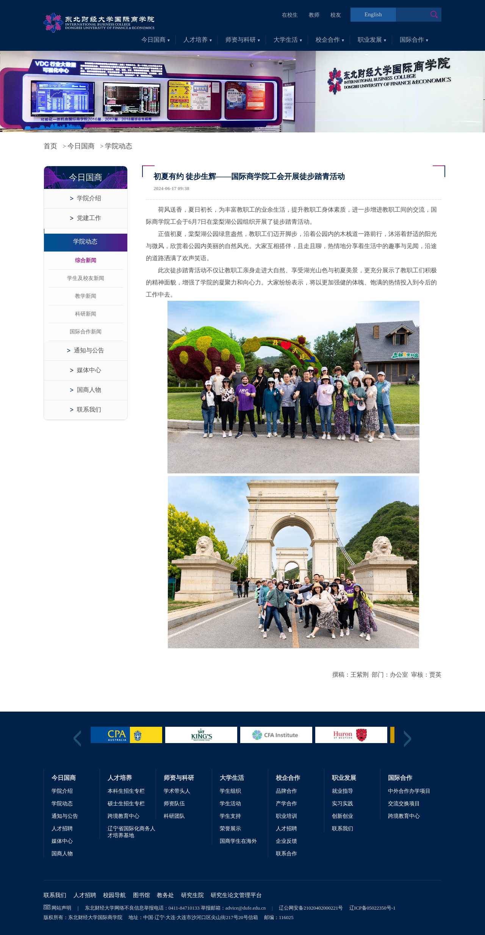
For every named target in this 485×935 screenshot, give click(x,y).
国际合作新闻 (86, 332)
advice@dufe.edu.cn (245, 908)
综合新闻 (85, 260)
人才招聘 (62, 828)
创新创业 (342, 816)
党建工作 (89, 218)
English (373, 14)
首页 (50, 146)
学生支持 (230, 816)
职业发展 (372, 39)
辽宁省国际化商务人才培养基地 (131, 832)
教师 (314, 15)
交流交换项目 (404, 803)
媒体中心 (89, 370)
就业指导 (342, 791)
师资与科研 (242, 39)
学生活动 (230, 803)
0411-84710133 (184, 908)
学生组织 (230, 791)
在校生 (290, 15)
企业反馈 (286, 841)
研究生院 (192, 895)
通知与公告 (89, 350)
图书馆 (141, 895)
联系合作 (286, 853)
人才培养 (197, 39)
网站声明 (61, 908)
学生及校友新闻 (85, 278)
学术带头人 (177, 791)
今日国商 (155, 39)
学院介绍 (89, 198)
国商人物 (89, 390)
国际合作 (414, 39)
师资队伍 (174, 803)
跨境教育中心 (123, 816)
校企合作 (330, 39)
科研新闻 (85, 314)
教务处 (165, 895)
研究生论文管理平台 (236, 895)
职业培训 (286, 816)
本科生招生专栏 (126, 791)
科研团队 (174, 816)
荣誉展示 (230, 828)
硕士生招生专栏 (126, 803)
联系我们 (89, 409)
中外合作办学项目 (409, 791)
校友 (335, 15)
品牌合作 (286, 791)
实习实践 (342, 803)
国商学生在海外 (238, 841)
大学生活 (288, 39)
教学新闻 (85, 296)
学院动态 (118, 146)
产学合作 (286, 803)
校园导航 (114, 895)
